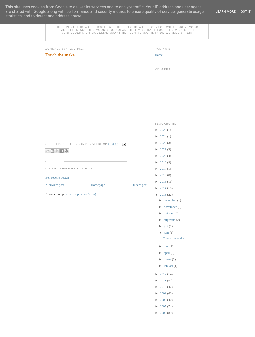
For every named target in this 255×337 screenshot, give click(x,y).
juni (167, 232)
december (170, 200)
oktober (169, 213)
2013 (163, 194)
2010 (163, 287)
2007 (163, 306)
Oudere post (139, 185)
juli (166, 226)
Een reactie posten (57, 177)
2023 (163, 143)
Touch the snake (173, 238)
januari (169, 266)
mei (167, 246)
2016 (163, 175)
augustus (170, 220)
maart (168, 259)
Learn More (226, 11)
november (171, 207)
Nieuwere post (54, 185)
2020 (163, 156)
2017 (163, 168)
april (167, 253)
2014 (163, 188)
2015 (163, 181)
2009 (163, 293)
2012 (163, 274)
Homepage (98, 185)
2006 (163, 313)
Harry (158, 54)
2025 (163, 130)
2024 (163, 136)
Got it (246, 11)
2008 (163, 300)
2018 (163, 162)
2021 (163, 149)
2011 (163, 280)
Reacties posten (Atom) (80, 194)
